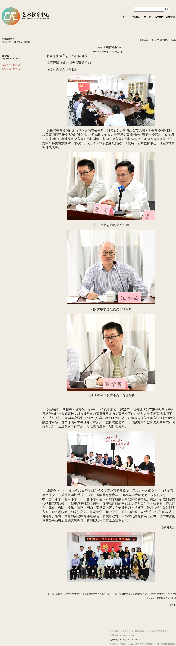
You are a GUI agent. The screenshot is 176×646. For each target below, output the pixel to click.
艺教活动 (170, 17)
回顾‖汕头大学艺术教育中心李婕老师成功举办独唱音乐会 (83, 594)
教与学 (147, 17)
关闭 (172, 605)
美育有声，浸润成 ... (12, 65)
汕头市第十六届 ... (11, 69)
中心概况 (136, 17)
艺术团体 (159, 17)
